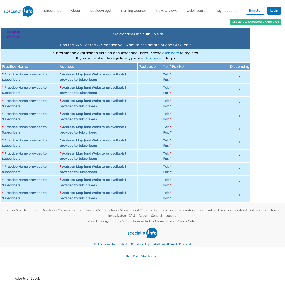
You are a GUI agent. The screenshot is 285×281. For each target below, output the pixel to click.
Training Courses (133, 10)
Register (255, 10)
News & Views (166, 10)
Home (33, 210)
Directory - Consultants (58, 210)
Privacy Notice (187, 221)
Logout (171, 215)
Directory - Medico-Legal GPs (239, 210)
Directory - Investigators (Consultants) (187, 210)
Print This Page (98, 221)
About (75, 10)
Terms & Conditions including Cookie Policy (143, 221)
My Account (226, 10)
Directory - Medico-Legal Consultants (130, 210)
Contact (156, 215)
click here (170, 52)
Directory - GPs (89, 210)
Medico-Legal (100, 10)
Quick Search (197, 10)
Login (274, 10)
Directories (52, 10)
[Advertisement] (113, 271)
